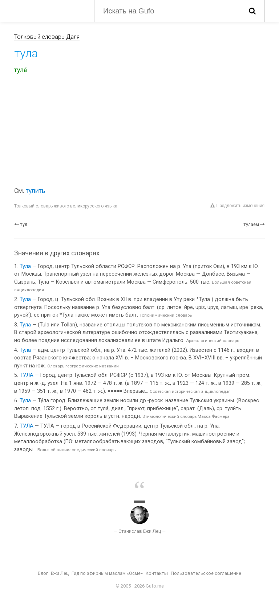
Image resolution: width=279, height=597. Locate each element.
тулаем (251, 224)
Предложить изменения (237, 205)
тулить (35, 190)
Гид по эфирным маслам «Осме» (107, 573)
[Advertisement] (139, 131)
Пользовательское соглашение (206, 573)
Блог (43, 573)
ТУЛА (26, 375)
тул (23, 224)
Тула (25, 266)
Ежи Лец (60, 573)
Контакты (157, 573)
